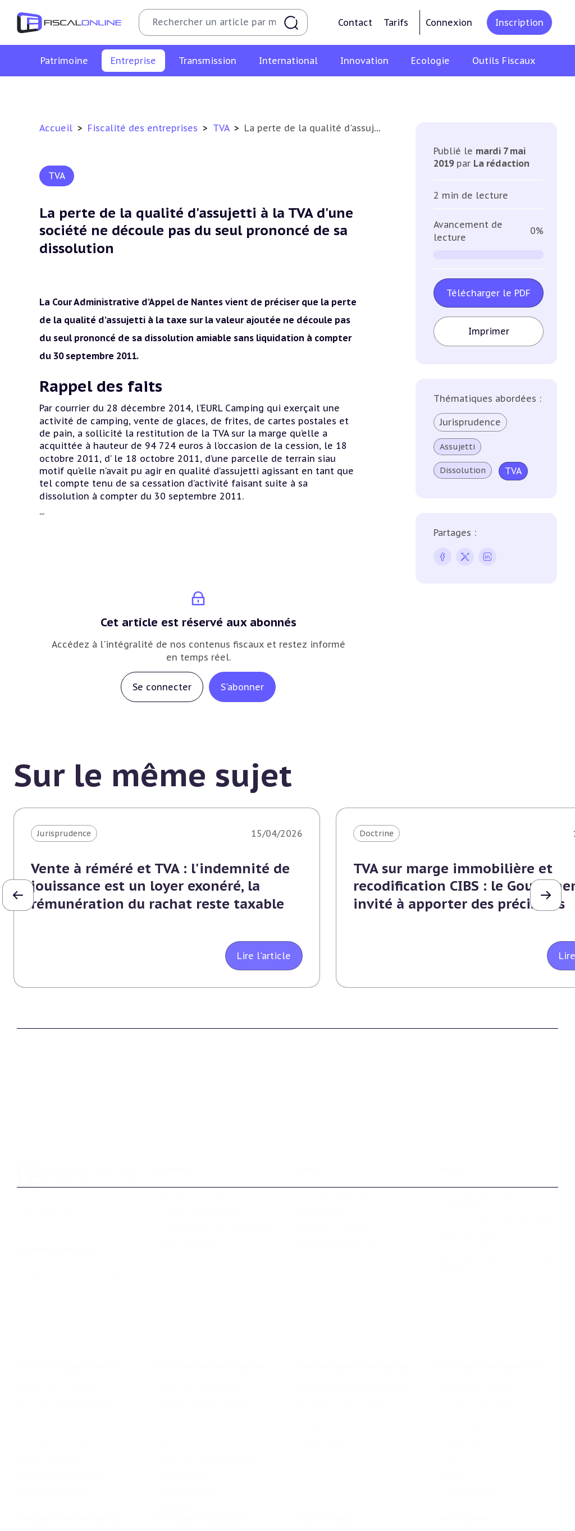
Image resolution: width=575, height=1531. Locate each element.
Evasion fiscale (464, 1384)
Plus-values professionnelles (353, 1333)
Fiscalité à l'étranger (475, 1350)
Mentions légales (469, 1198)
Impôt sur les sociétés (53, 92)
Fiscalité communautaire (485, 1367)
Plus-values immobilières (67, 1350)
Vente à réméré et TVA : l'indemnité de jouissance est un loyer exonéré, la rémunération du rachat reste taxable (160, 886)
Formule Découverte (337, 1152)
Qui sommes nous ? (195, 1152)
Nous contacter (187, 1203)
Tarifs (396, 22)
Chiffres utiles (325, 1493)
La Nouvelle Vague (92, 1230)
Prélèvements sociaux (60, 1418)
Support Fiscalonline (197, 1168)
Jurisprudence (470, 422)
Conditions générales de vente (495, 1181)
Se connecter (162, 687)
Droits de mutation (55, 1384)
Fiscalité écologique (201, 1469)
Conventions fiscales (476, 1333)
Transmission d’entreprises (354, 1309)
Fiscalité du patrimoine (67, 1309)
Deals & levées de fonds (483, 1510)
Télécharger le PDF (488, 293)
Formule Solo (323, 1168)
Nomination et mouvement (490, 1493)
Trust (447, 1401)
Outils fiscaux (326, 1469)
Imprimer (488, 331)
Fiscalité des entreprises (144, 128)
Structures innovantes (61, 1523)
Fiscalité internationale (488, 1309)
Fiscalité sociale (482, 92)
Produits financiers (53, 1435)
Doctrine (376, 833)
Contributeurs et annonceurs (214, 1186)
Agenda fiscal (321, 1510)
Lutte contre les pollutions (210, 1493)
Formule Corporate (334, 1186)
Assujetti (457, 447)
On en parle (461, 1469)
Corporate (546, 92)
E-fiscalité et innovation (70, 1469)
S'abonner (242, 687)
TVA (222, 128)
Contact (355, 22)
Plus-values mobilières (341, 1350)
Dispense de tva (327, 1384)
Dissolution (463, 470)
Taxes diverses (409, 92)
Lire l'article (264, 955)
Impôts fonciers (48, 1401)
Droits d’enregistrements (319, 92)
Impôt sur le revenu (56, 1333)
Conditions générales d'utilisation (477, 1158)
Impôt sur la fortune (58, 1367)
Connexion (449, 22)
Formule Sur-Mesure (337, 1203)
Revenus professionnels (157, 92)
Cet (250, 92)
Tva (223, 92)
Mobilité (452, 1418)
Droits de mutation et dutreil (354, 1367)
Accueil (55, 128)
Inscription (519, 22)
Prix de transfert (468, 1435)
